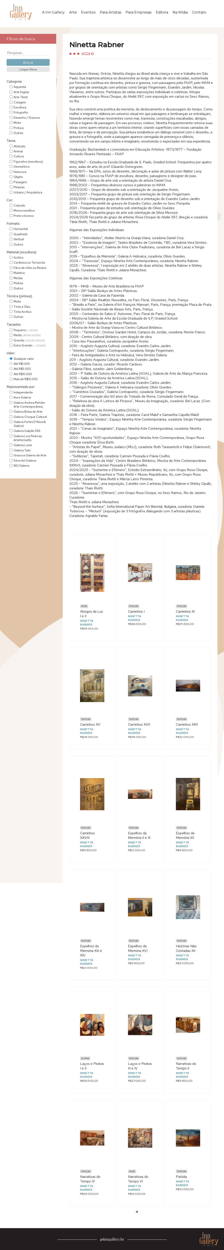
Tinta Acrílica (22, 312)
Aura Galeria (22, 397)
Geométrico (22, 167)
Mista (17, 123)
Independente (23, 392)
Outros (18, 244)
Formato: (13, 223)
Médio (27, 335)
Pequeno (26, 330)
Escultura (20, 107)
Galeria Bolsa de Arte (28, 412)
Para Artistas (110, 12)
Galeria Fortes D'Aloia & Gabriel (30, 424)
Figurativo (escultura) (28, 161)
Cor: (10, 200)
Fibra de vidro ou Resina (30, 268)
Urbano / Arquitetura (28, 192)
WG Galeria (21, 466)
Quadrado (21, 234)
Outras (18, 133)
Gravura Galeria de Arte (30, 455)
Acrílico (18, 257)
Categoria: (14, 81)
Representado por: (21, 386)
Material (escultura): (22, 252)
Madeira (19, 273)
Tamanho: (14, 324)
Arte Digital (21, 92)
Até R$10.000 (23, 374)
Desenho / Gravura (27, 118)
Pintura (19, 128)
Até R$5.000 (22, 369)
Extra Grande (30, 345)
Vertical (19, 239)
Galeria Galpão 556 (27, 431)
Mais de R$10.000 (26, 379)
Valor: (11, 353)
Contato (199, 12)
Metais (18, 278)
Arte (73, 12)
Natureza (20, 172)
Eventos (88, 12)
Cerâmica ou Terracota (29, 262)
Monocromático (24, 210)
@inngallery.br (112, 1239)
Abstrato (19, 146)
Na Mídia (180, 12)
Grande (29, 340)
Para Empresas (138, 12)
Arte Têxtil (21, 97)
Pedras (18, 283)
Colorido (19, 205)
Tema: (11, 140)
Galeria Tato (22, 450)
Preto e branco (24, 216)
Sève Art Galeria (25, 460)
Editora (162, 12)
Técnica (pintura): (20, 296)
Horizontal (21, 229)
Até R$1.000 (22, 364)
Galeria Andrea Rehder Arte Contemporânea (29, 405)
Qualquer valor (24, 359)
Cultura (19, 156)
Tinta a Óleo (22, 307)
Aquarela (20, 87)
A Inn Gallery (53, 12)
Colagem (20, 102)
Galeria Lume (23, 445)
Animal (18, 151)
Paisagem (20, 182)
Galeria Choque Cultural (30, 417)
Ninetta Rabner (86, 622)
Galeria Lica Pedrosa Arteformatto (28, 438)
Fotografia (21, 112)
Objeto (18, 177)
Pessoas (19, 187)
